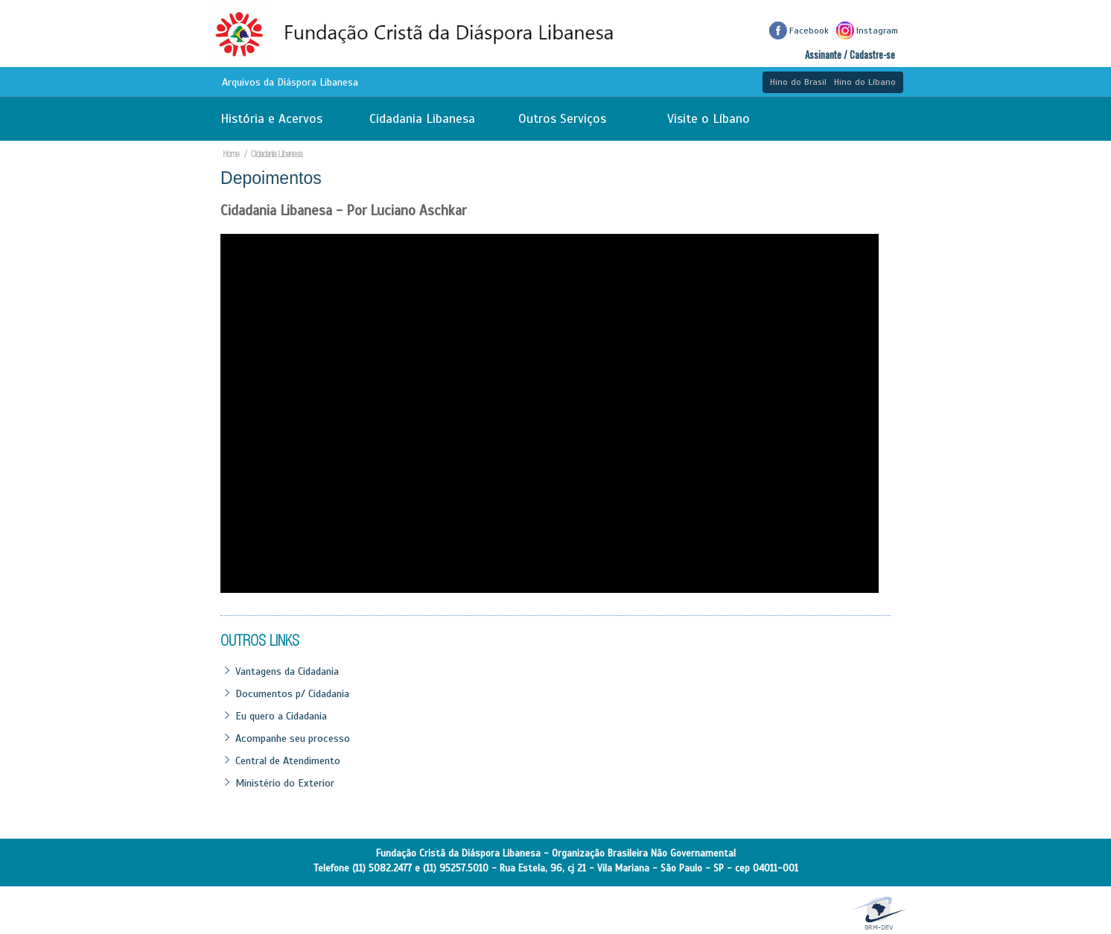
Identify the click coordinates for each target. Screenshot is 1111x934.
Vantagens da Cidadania (287, 671)
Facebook (799, 30)
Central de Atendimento (287, 760)
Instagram (867, 30)
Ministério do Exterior (284, 783)
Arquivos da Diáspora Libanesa (290, 82)
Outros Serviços (562, 119)
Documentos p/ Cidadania (292, 693)
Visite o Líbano (708, 119)
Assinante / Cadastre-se (850, 55)
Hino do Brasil (798, 82)
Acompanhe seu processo (292, 738)
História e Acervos (271, 119)
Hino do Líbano (865, 82)
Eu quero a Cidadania (281, 715)
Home (234, 155)
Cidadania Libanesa (422, 119)
